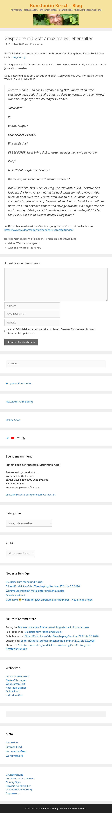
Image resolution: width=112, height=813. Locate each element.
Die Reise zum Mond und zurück (24, 582)
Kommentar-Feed (16, 751)
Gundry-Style (13, 782)
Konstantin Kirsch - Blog (56, 5)
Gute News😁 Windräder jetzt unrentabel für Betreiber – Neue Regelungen (49, 599)
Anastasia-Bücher (16, 687)
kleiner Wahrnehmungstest (24, 243)
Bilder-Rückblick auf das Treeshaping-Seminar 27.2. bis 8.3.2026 (43, 586)
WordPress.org (14, 755)
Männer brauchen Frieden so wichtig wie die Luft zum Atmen (53, 627)
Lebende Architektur (18, 676)
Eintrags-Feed (14, 747)
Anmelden (12, 742)
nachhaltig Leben (33, 238)
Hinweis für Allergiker (18, 786)
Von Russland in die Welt (20, 778)
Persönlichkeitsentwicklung (61, 238)
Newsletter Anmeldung (19, 401)
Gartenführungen (16, 680)
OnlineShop (12, 691)
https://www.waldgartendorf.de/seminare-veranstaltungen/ (39, 230)
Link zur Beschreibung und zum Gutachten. (31, 494)
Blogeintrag (19, 57)
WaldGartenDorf (15, 684)
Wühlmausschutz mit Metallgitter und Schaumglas (35, 590)
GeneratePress (78, 808)
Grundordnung (14, 774)
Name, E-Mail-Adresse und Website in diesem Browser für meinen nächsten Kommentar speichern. (51, 331)
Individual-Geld (14, 695)
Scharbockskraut (15, 595)
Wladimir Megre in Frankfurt (24, 247)
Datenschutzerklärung (19, 789)
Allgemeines (15, 238)
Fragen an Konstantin (18, 383)
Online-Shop (13, 420)
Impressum (12, 793)
